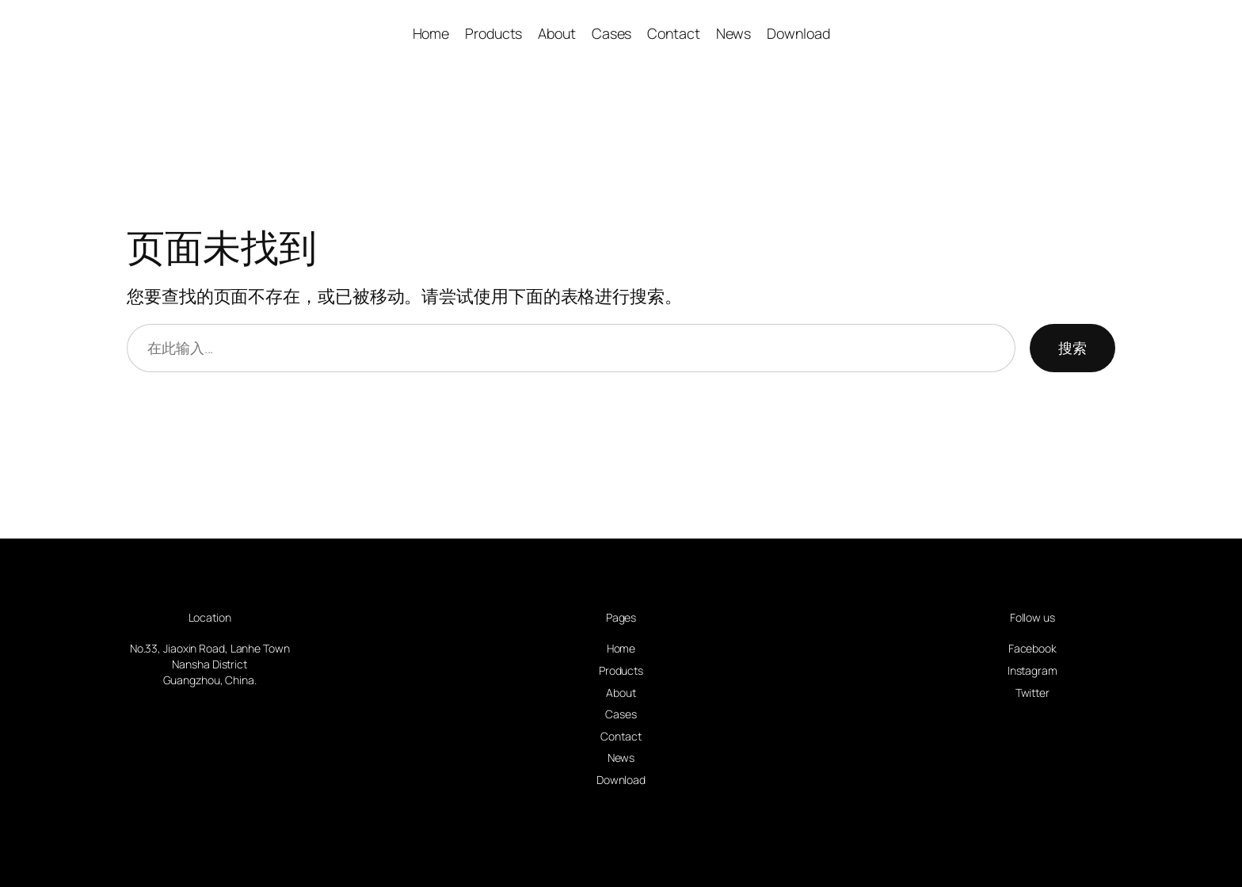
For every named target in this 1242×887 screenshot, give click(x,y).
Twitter (1032, 692)
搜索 (1072, 347)
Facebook (1032, 648)
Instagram (1032, 670)
